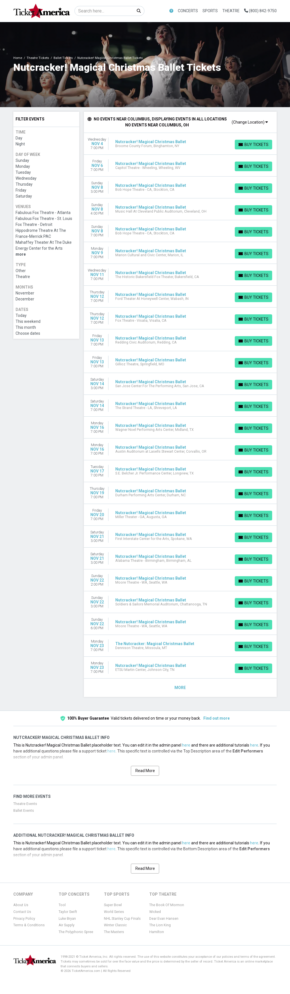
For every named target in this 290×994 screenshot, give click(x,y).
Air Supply (66, 925)
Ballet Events (23, 811)
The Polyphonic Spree (76, 932)
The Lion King (160, 925)
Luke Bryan (67, 919)
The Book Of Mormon (166, 905)
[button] (171, 11)
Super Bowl (113, 905)
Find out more (216, 718)
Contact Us (22, 912)
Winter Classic (115, 925)
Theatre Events (25, 804)
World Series (114, 912)
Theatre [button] (231, 11)
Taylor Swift (68, 912)
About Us (20, 905)
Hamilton (156, 932)
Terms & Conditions (29, 925)
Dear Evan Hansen (163, 919)
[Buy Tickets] (253, 144)
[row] (180, 144)
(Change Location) (250, 122)
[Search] (104, 11)
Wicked (155, 912)
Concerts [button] (188, 11)
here (186, 745)
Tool (62, 905)
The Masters (114, 932)
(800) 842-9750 (260, 11)
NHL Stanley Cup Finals (122, 919)
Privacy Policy (24, 919)
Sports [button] (210, 11)
